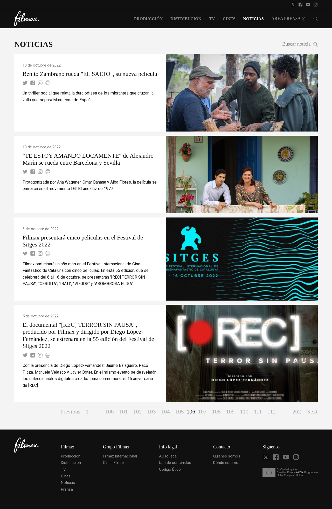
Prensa (67, 489)
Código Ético (170, 469)
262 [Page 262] (296, 411)
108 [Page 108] (216, 411)
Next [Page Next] (311, 411)
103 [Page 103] (151, 411)
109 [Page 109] (230, 411)
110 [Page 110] (244, 411)
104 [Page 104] (165, 411)
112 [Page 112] (271, 411)
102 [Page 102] (137, 411)
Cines (66, 476)
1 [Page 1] (87, 411)
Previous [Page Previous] (70, 411)
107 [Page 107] (202, 411)
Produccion (70, 456)
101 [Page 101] (123, 411)
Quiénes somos (226, 456)
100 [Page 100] (109, 411)
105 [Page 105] (179, 411)
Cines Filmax (114, 462)
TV (63, 469)
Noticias (68, 482)
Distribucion (71, 462)
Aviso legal (168, 456)
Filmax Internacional (120, 456)
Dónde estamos (226, 462)
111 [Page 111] (258, 411)
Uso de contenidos (175, 462)
